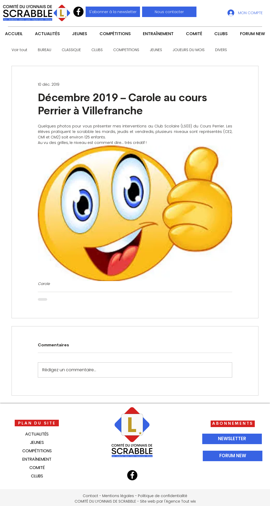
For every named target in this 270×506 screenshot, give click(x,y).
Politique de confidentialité (162, 495)
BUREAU (44, 49)
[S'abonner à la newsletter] (113, 12)
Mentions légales (118, 495)
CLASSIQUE (71, 49)
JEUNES (156, 49)
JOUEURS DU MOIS (189, 49)
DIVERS (221, 49)
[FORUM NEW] (232, 456)
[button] (169, 12)
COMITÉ (37, 468)
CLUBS (97, 49)
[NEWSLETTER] (232, 439)
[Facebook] (78, 12)
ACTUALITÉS (37, 434)
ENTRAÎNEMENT (36, 459)
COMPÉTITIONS (37, 451)
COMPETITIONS (126, 49)
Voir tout (19, 49)
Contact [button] (90, 495)
